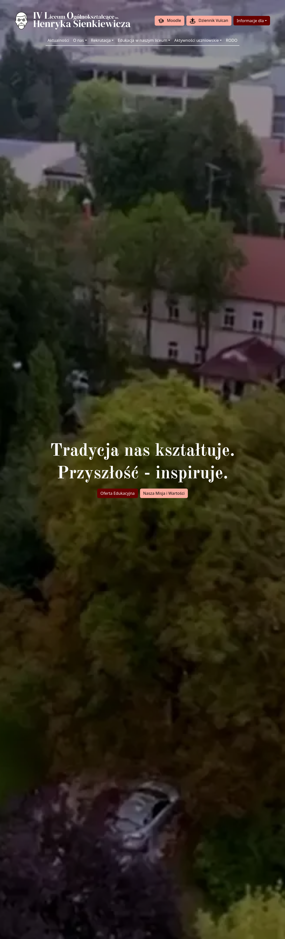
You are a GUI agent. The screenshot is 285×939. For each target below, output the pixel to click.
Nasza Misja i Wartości (164, 493)
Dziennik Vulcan (209, 20)
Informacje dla (250, 20)
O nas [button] (78, 40)
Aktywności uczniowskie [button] (196, 40)
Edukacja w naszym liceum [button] (142, 40)
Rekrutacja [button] (101, 40)
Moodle (169, 20)
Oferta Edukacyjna (117, 493)
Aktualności (58, 40)
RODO (231, 40)
